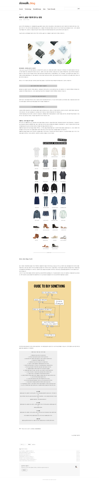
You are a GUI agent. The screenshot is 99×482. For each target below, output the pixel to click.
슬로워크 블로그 (25, 465)
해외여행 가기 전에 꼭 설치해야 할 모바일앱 (26, 458)
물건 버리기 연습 (23, 70)
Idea (44, 9)
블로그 (31, 122)
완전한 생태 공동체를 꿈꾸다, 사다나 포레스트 (26, 452)
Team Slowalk (51, 9)
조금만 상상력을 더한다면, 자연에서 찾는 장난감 (26, 460)
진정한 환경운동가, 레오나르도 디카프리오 (25, 456)
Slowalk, (47, 479)
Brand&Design (37, 9)
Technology (28, 9)
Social (21, 9)
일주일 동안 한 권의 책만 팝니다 (24, 455)
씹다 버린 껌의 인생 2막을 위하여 (24, 453)
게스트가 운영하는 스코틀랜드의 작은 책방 (25, 451)
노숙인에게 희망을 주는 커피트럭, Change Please (27, 459)
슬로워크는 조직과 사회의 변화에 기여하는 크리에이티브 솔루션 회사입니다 (35, 467)
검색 (78, 8)
